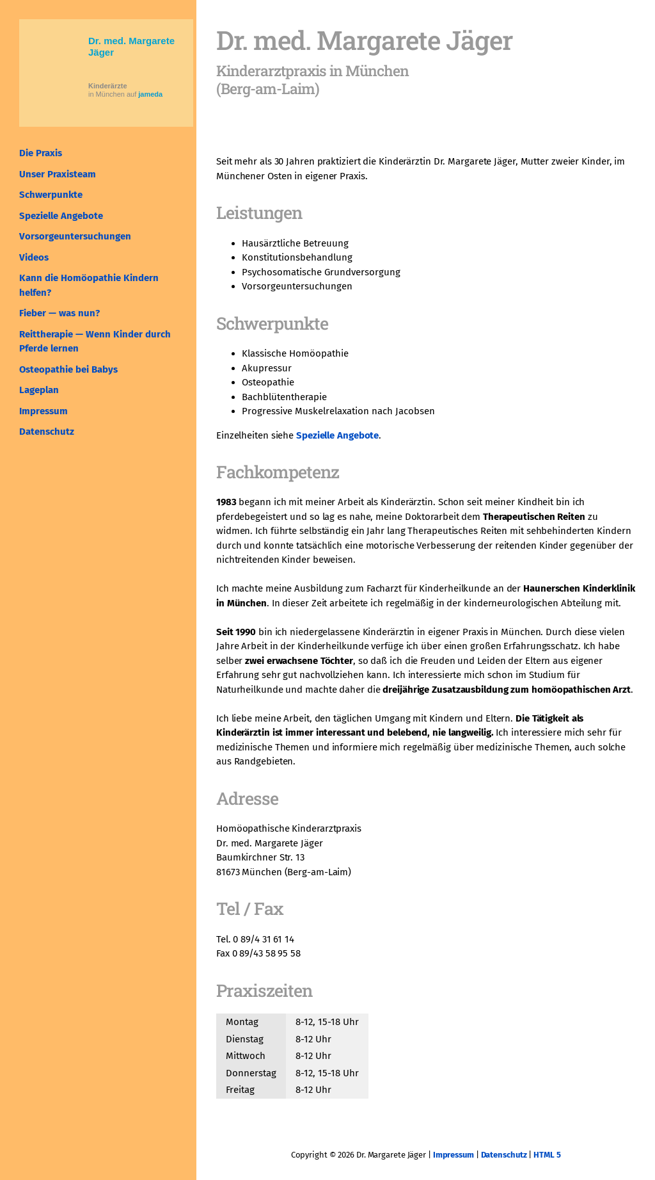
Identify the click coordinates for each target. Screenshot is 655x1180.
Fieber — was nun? (59, 313)
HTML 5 (546, 1155)
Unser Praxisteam (57, 174)
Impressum (43, 411)
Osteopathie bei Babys (68, 369)
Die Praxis (40, 153)
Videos (34, 257)
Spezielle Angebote (61, 216)
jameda (150, 94)
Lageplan (39, 390)
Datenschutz (46, 431)
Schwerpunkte (51, 194)
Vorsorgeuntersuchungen (75, 236)
